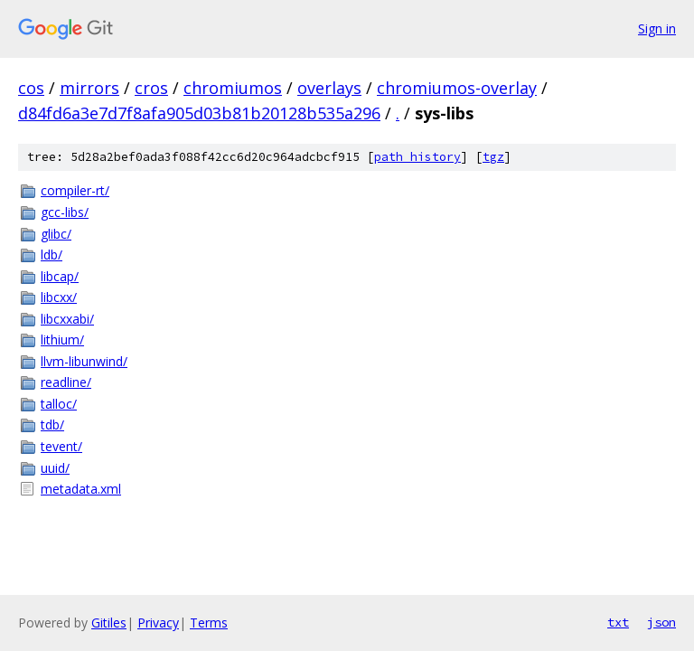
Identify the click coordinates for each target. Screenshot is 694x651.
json (661, 622)
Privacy (158, 622)
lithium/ (62, 339)
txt (618, 622)
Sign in (657, 28)
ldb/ (51, 254)
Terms (209, 622)
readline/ (66, 382)
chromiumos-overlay (457, 88)
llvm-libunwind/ (84, 361)
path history (417, 157)
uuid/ (55, 467)
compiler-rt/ (75, 190)
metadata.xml (81, 488)
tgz (493, 157)
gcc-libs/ (65, 212)
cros (151, 88)
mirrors (89, 88)
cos (31, 88)
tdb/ (52, 424)
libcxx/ (59, 297)
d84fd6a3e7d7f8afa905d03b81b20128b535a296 (199, 113)
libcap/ (60, 276)
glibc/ (56, 233)
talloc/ (59, 403)
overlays (329, 88)
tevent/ (61, 446)
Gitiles (109, 622)
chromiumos (232, 88)
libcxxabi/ (67, 318)
